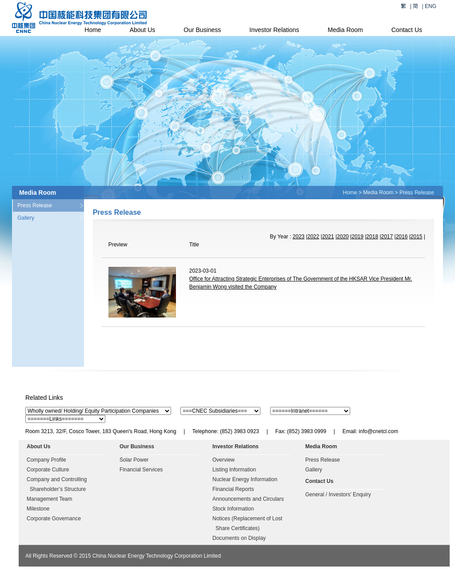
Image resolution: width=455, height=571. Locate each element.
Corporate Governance (54, 518)
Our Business (202, 29)
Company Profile (46, 460)
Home (92, 29)
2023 (299, 236)
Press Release (34, 205)
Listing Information (234, 469)
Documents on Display (239, 538)
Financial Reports (233, 489)
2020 (343, 236)
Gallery (25, 218)
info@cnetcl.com (378, 431)
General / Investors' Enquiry (338, 494)
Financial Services (141, 469)
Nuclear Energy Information (244, 479)
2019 (357, 236)
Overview (223, 460)
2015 (417, 236)
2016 (402, 236)
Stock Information (233, 509)
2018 (372, 236)
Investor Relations (274, 29)
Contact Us (406, 29)
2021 (328, 236)
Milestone (38, 509)
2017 (387, 236)
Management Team (49, 499)
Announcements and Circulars (248, 499)
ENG (430, 6)
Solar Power (134, 460)
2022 (313, 236)
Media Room (345, 29)
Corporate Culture (48, 469)
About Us (143, 29)
